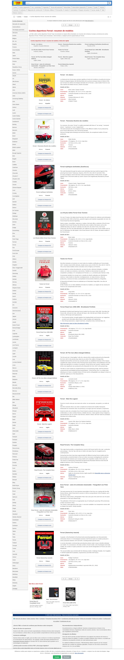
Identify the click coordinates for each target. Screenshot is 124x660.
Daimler (14, 201)
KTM (13, 330)
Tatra (13, 534)
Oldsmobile (15, 431)
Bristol (14, 144)
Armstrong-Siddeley (17, 98)
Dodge (14, 227)
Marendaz (15, 371)
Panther (14, 442)
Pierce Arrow (15, 448)
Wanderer (15, 568)
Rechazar (66, 657)
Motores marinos (17, 13)
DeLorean (15, 219)
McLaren (14, 385)
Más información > (89, 20)
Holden (14, 290)
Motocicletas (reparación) (79, 7)
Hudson (14, 299)
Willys (14, 580)
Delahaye (15, 216)
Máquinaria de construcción (35, 10)
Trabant (14, 542)
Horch (14, 296)
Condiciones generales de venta (70, 618)
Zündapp (14, 588)
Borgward (15, 138)
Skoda (14, 511)
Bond (13, 136)
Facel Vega (15, 239)
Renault (14, 479)
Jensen (14, 319)
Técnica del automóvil (56, 7)
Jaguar (14, 316)
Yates (102, 10)
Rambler (14, 474)
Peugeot (14, 445)
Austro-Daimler (16, 118)
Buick (13, 161)
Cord (13, 190)
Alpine (14, 87)
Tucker (14, 548)
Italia (13, 52)
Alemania (15, 32)
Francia (14, 47)
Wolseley (14, 582)
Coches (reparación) (24, 7)
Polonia (14, 61)
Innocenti (14, 307)
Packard (14, 436)
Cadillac (14, 164)
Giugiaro (14, 264)
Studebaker (15, 519)
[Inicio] (14, 17)
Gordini (14, 270)
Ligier (13, 353)
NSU (13, 428)
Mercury (14, 391)
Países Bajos (16, 58)
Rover (14, 491)
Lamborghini (15, 336)
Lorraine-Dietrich (16, 362)
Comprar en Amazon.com (44, 113)
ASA (13, 101)
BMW (13, 133)
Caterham (15, 167)
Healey (14, 276)
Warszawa (15, 571)
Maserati (14, 373)
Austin (14, 113)
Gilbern (14, 259)
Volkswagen (15, 562)
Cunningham (15, 196)
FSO (13, 256)
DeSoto (14, 222)
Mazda (14, 382)
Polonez (14, 456)
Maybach (14, 379)
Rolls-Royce (15, 485)
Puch (13, 468)
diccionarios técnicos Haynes (21, 641)
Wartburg (14, 574)
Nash (13, 419)
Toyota (14, 540)
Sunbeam (15, 525)
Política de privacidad (85, 618)
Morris (14, 413)
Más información (79, 653)
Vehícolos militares (49, 10)
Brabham (14, 141)
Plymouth (15, 454)
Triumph (14, 545)
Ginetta (14, 262)
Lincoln (14, 356)
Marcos (14, 368)
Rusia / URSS (16, 70)
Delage (14, 213)
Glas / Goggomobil (17, 267)
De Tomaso (15, 210)
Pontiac (14, 462)
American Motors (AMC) (18, 93)
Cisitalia (14, 181)
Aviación (66, 10)
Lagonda (14, 333)
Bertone (14, 127)
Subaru (14, 522)
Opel (13, 433)
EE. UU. (14, 41)
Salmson (14, 497)
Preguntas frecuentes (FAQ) (53, 618)
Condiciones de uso (65, 621)
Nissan (14, 422)
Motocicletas (67, 7)
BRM (13, 150)
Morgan (14, 411)
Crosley (14, 193)
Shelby (14, 502)
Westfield (14, 577)
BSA (13, 156)
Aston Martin (15, 104)
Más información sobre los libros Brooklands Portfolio (74, 323)
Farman (14, 242)
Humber (14, 302)
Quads (96, 7)
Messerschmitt (16, 393)
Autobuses (23, 10)
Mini (13, 402)
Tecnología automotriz (18, 29)
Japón (14, 55)
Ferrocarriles (59, 10)
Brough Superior (16, 153)
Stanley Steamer (16, 517)
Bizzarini (14, 130)
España (14, 44)
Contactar (42, 618)
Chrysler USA (16, 179)
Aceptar (57, 657)
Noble (14, 425)
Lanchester (15, 339)
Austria (14, 35)
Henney (14, 282)
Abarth (14, 75)
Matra (14, 376)
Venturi (14, 557)
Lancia (14, 342)
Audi (13, 110)
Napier (14, 416)
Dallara (14, 204)
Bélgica (14, 38)
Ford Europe (15, 250)
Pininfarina (15, 451)
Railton (14, 471)
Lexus (14, 350)
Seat (13, 499)
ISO (13, 313)
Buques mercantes (84, 10)
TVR (13, 551)
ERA (13, 236)
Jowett (14, 322)
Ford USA (15, 253)
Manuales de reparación (18, 24)
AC (13, 78)
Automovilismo (16, 27)
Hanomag (15, 273)
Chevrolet (15, 173)
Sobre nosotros (31, 618)
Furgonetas (46, 7)
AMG (13, 95)
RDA (13, 64)
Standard (14, 514)
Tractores (101, 7)
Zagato (14, 585)
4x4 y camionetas (36, 7)
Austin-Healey (16, 116)
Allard (14, 84)
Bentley (14, 124)
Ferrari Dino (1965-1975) (69, 602)
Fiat (13, 247)
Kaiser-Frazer (16, 325)
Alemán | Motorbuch (43, 65)
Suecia (14, 72)
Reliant (14, 476)
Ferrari (26, 16)
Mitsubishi (15, 408)
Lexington (15, 348)
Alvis (13, 90)
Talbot (14, 531)
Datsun (14, 207)
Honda (14, 293)
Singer (14, 508)
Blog (37, 618)
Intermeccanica (16, 310)
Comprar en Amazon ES (44, 107)
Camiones (16, 10)
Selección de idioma (20, 618)
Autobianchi (15, 121)
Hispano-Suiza (16, 287)
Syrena (14, 528)
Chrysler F (15, 176)
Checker (14, 170)
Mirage (14, 405)
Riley (13, 482)
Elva (13, 233)
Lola (13, 359)
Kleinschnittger (16, 327)
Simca (14, 505)
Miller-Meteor (16, 399)
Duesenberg (15, 230)
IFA (13, 305)
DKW (13, 224)
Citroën (14, 184)
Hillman (14, 285)
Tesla (13, 537)
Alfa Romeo (15, 81)
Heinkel (14, 279)
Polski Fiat (15, 459)
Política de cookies (97, 618)
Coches (15, 7)
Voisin (14, 560)
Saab (13, 494)
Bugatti (14, 158)
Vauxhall (14, 554)
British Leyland (16, 147)
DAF (13, 199)
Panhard (14, 439)
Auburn (14, 107)
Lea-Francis (15, 345)
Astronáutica (74, 10)
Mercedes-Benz (16, 388)
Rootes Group (16, 488)
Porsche (14, 465)
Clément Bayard (16, 187)
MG (13, 396)
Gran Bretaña (16, 50)
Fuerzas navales (95, 10)
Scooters (90, 7)
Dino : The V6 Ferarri (51, 599)
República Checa (17, 67)
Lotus (13, 365)
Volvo (13, 565)
